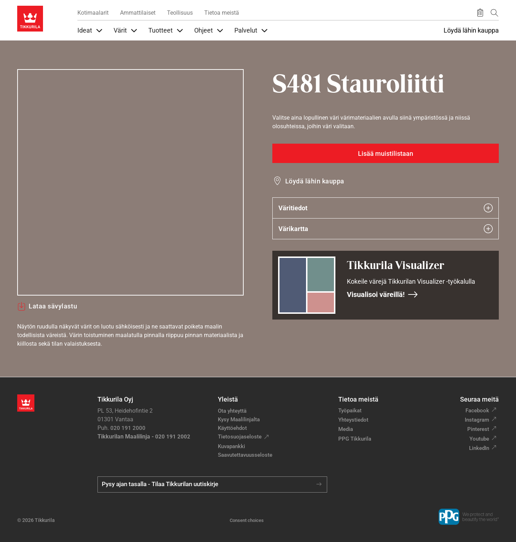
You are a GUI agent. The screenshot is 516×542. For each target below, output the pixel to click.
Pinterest (478, 429)
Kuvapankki (231, 446)
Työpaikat (350, 410)
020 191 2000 (127, 428)
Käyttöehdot (232, 428)
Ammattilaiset (138, 12)
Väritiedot (385, 207)
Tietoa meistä (221, 12)
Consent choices (247, 520)
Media (345, 429)
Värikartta (385, 228)
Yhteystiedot (353, 420)
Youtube (479, 439)
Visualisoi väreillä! (382, 294)
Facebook (477, 410)
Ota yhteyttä (232, 411)
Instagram (477, 420)
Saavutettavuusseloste (245, 455)
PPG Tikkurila (354, 439)
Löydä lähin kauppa (471, 30)
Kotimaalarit (93, 12)
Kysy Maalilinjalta (239, 419)
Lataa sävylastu (47, 306)
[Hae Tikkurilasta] (494, 12)
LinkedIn (479, 448)
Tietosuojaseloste (240, 436)
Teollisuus (180, 12)
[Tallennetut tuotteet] (480, 13)
